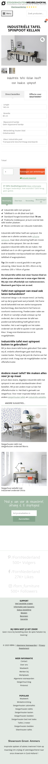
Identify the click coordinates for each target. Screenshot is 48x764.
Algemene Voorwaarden (27, 645)
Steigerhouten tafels (24, 709)
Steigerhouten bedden (24, 715)
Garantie (24, 619)
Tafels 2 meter (24, 722)
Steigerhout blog (24, 682)
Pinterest (24, 685)
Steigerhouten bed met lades (24, 719)
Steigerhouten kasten (24, 712)
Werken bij (24, 671)
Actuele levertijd (29, 178)
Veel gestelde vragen (24, 603)
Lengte (6, 104)
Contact (24, 661)
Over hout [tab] (18, 200)
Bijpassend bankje (11, 122)
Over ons (24, 664)
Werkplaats (24, 675)
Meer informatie (34, 185)
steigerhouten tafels (16, 397)
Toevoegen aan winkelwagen (32, 171)
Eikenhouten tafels (24, 729)
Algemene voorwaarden (24, 678)
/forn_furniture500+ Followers (24, 588)
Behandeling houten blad (14, 130)
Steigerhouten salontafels (24, 705)
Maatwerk (24, 668)
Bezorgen (24, 616)
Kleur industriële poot (12, 139)
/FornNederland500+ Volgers (24, 559)
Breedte (6, 113)
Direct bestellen (12, 94)
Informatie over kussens (24, 606)
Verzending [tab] (30, 200)
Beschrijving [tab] (6, 200)
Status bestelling (24, 609)
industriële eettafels (37, 397)
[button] (42, 39)
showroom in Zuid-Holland (26, 753)
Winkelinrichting (24, 702)
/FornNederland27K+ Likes (24, 574)
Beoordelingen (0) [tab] (41, 200)
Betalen (24, 613)
